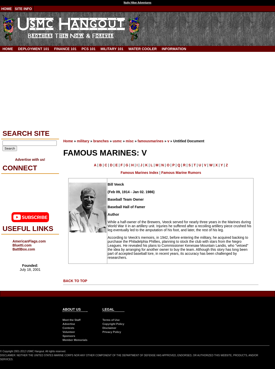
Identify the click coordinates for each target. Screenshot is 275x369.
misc (130, 141)
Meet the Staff (71, 319)
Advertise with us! (30, 160)
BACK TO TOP (75, 281)
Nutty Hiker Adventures (138, 2)
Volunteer (68, 331)
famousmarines (150, 141)
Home (6, 9)
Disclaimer (109, 327)
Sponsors (68, 335)
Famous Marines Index (139, 173)
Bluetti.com (22, 245)
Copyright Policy (113, 323)
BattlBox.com (23, 249)
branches (101, 141)
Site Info (23, 9)
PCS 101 (89, 49)
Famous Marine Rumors (181, 173)
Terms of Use (111, 319)
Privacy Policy (111, 331)
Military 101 (112, 49)
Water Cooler (142, 49)
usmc (117, 141)
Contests (68, 327)
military (83, 141)
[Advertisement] (137, 89)
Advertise (68, 323)
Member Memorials (75, 339)
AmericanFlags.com (29, 241)
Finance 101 (65, 49)
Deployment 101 (33, 49)
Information (174, 49)
